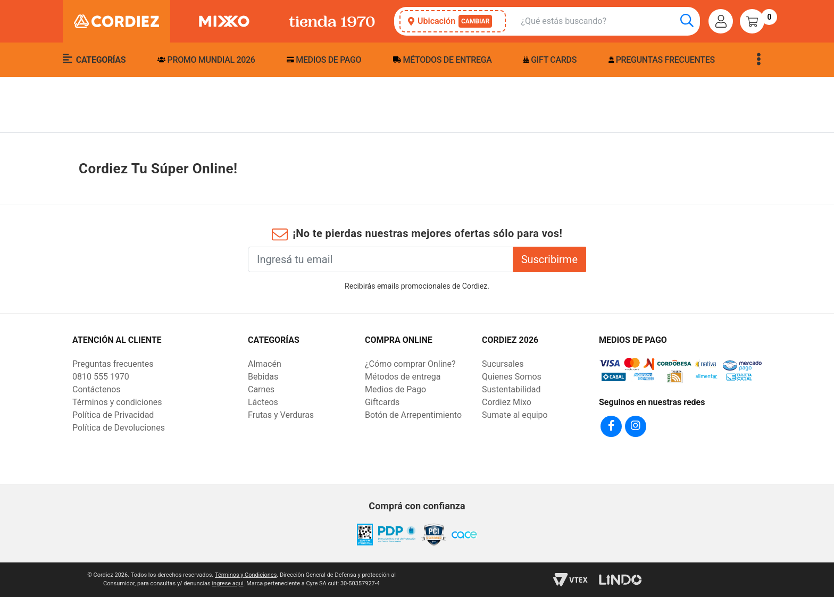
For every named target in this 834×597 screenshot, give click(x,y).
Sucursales (503, 364)
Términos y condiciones (117, 402)
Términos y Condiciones (245, 574)
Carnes (261, 389)
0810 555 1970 (100, 377)
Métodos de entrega (442, 60)
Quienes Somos (511, 377)
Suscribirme (549, 259)
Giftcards (382, 402)
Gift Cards (550, 60)
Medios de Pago (395, 389)
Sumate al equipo (515, 415)
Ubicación (450, 21)
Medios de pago (324, 60)
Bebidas (263, 377)
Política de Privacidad (113, 415)
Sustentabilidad (511, 389)
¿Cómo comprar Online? (410, 364)
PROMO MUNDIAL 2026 (206, 60)
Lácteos (263, 402)
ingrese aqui (228, 583)
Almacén (264, 364)
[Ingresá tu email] (380, 259)
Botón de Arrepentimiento (413, 415)
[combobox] (610, 21)
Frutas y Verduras (281, 415)
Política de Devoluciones (118, 428)
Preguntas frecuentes (661, 60)
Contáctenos (96, 389)
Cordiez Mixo (506, 402)
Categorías (94, 59)
